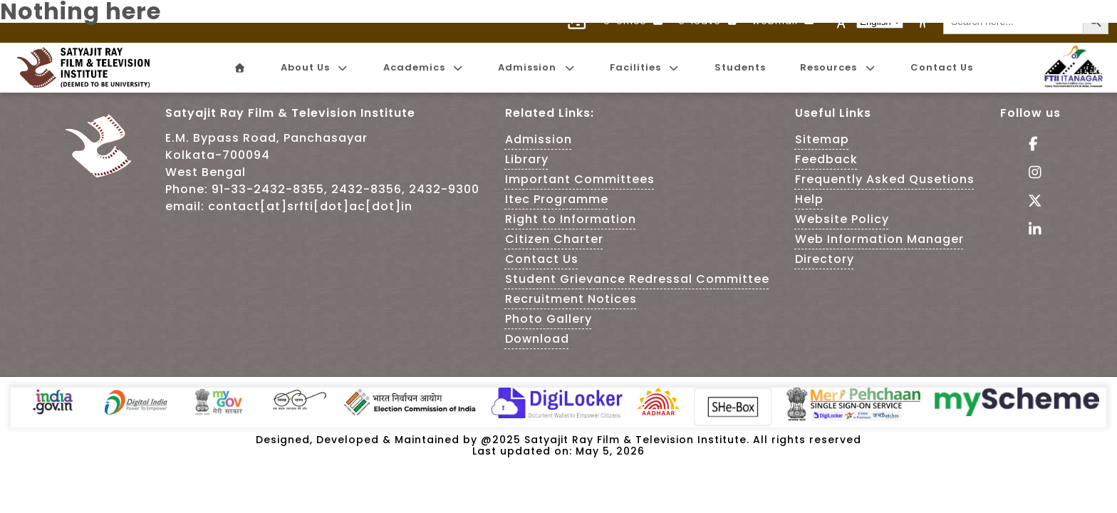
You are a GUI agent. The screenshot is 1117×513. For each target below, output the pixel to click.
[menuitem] (239, 68)
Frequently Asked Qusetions (885, 179)
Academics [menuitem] (423, 67)
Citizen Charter (554, 239)
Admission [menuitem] (536, 67)
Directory (824, 259)
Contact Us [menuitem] (941, 67)
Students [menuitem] (740, 67)
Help (809, 199)
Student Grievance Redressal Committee (637, 279)
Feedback (826, 159)
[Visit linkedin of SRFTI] (1030, 230)
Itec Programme (556, 199)
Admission (538, 139)
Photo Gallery (548, 319)
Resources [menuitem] (838, 67)
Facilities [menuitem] (645, 67)
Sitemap (822, 139)
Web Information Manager (879, 239)
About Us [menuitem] (314, 67)
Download (537, 339)
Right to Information (570, 219)
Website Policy (842, 219)
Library (527, 159)
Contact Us (541, 259)
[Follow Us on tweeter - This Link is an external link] (1030, 202)
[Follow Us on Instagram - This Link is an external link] (1030, 173)
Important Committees (580, 179)
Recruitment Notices (571, 299)
